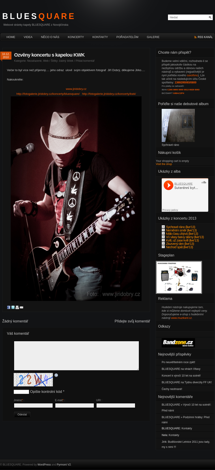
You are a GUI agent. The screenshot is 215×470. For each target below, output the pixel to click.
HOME (10, 37)
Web (45, 60)
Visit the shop (164, 164)
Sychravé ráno (170, 144)
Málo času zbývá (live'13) (180, 233)
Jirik (164, 441)
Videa (28, 37)
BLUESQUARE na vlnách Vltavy (181, 368)
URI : (99, 400)
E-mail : (60, 400)
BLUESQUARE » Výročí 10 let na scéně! (186, 404)
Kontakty (100, 37)
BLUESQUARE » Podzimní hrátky (182, 417)
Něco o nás (50, 37)
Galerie (153, 37)
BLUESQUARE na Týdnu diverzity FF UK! (187, 382)
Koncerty (76, 37)
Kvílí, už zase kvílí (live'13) (180, 240)
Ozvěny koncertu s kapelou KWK (49, 55)
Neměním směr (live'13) (179, 230)
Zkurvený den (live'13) (178, 244)
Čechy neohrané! (172, 389)
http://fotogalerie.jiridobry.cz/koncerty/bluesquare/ (48, 93)
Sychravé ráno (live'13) (178, 227)
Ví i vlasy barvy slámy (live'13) (183, 237)
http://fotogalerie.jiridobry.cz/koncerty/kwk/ (109, 93)
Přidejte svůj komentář (132, 321)
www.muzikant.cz (181, 318)
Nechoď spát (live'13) (177, 247)
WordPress (44, 464)
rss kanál (205, 37)
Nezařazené (34, 60)
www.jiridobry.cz (76, 89)
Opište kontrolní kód (46, 392)
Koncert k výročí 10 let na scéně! (181, 375)
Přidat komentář (85, 60)
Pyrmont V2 (64, 464)
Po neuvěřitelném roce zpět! (178, 362)
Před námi (168, 410)
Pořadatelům (127, 37)
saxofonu (192, 75)
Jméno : (19, 400)
